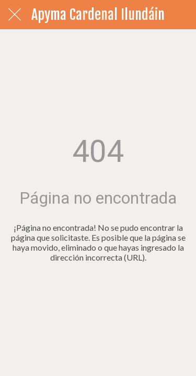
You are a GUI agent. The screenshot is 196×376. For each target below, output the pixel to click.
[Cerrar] (14, 14)
